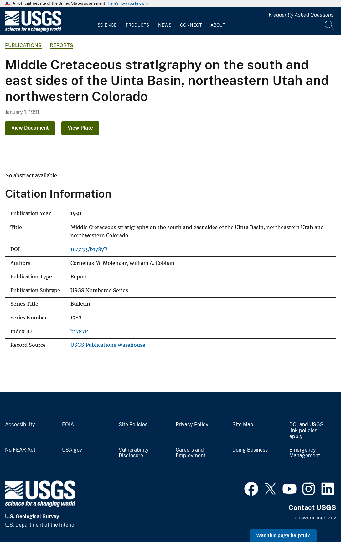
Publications (23, 45)
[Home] (33, 30)
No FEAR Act (20, 450)
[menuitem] (107, 21)
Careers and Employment (190, 453)
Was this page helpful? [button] (283, 536)
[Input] (295, 25)
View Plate (80, 128)
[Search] (329, 25)
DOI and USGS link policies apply (306, 430)
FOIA (68, 424)
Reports (61, 45)
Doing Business (250, 450)
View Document (30, 128)
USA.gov (72, 450)
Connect (191, 25)
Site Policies (133, 424)
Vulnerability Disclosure (134, 453)
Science (107, 25)
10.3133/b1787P (88, 249)
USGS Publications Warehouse (107, 345)
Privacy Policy (192, 424)
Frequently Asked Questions (301, 15)
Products (137, 25)
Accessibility (20, 424)
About (217, 25)
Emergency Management (304, 453)
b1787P (79, 332)
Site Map (242, 424)
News (164, 25)
